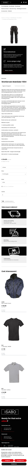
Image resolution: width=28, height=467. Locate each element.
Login (21, 2)
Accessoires (4, 11)
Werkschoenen (5, 8)
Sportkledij (11, 6)
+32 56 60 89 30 (7, 428)
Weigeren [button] (7, 460)
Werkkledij (17, 6)
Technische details (20, 86)
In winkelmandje (9, 201)
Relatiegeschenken (21, 8)
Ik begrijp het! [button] (20, 460)
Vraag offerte (9, 70)
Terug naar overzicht (9, 207)
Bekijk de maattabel (7, 186)
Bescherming (13, 8)
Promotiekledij (4, 6)
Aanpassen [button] (14, 464)
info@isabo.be (7, 429)
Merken (10, 11)
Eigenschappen (6, 86)
